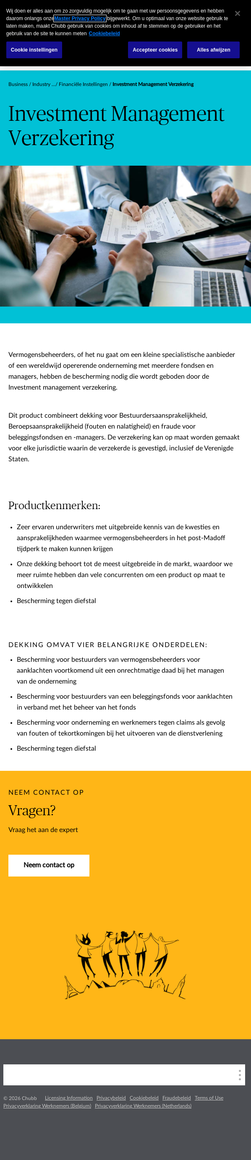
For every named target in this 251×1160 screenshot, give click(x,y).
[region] (125, 33)
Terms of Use (209, 1097)
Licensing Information (69, 1097)
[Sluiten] (237, 13)
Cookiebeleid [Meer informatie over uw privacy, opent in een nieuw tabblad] (104, 33)
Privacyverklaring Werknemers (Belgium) (47, 1105)
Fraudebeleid (176, 1097)
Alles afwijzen (213, 50)
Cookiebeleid (144, 1097)
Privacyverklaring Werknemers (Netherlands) (143, 1105)
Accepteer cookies (155, 50)
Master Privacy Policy (79, 18)
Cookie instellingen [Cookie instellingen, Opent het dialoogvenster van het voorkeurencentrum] (34, 50)
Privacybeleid (111, 1097)
